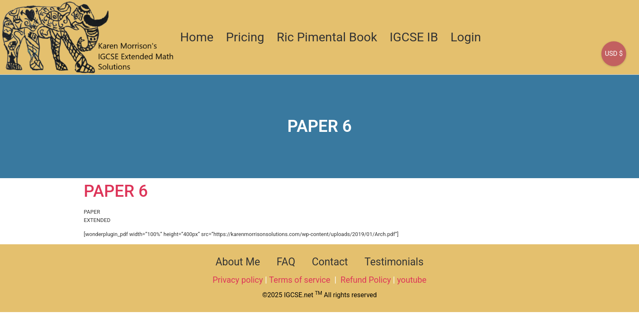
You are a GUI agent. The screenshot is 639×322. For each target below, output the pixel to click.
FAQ (286, 262)
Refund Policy (365, 280)
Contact (330, 262)
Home (196, 37)
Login (465, 37)
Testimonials (394, 262)
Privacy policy (238, 280)
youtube (411, 280)
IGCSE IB (414, 37)
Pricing (245, 37)
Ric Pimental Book (327, 37)
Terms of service (301, 280)
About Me (237, 262)
